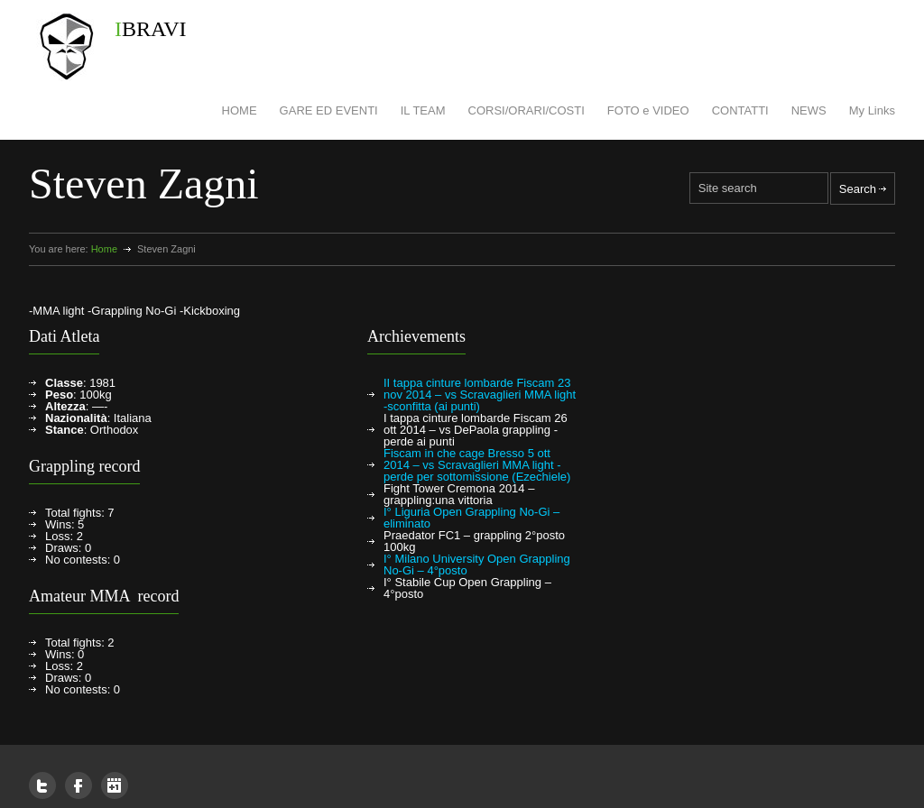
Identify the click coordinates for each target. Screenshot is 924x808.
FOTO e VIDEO (648, 110)
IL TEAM (423, 110)
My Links (872, 110)
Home (104, 248)
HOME (239, 110)
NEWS (809, 110)
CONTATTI (740, 110)
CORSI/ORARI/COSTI (526, 110)
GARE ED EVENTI (329, 110)
